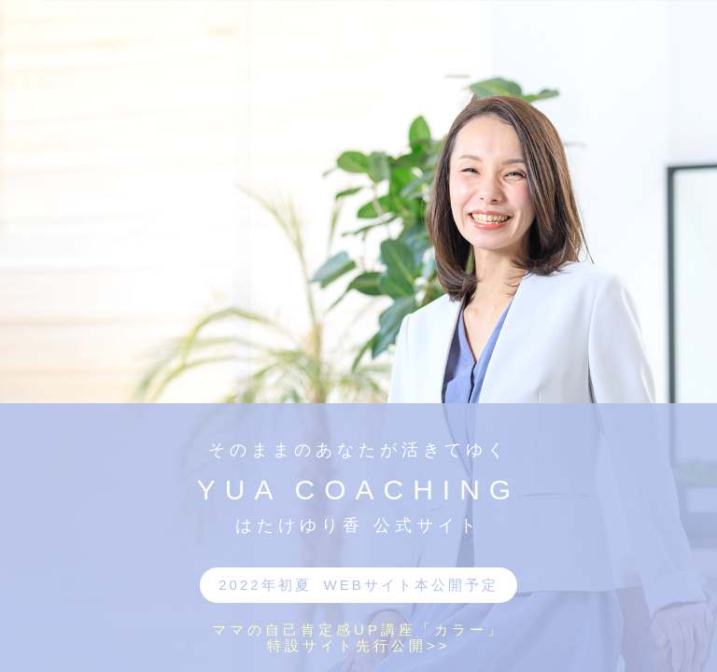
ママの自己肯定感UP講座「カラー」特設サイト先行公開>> (358, 637)
